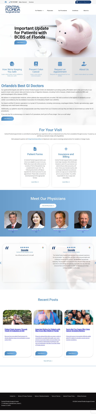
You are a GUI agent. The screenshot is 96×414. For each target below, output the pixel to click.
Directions (31, 2)
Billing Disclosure (81, 396)
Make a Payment (23, 2)
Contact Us (12, 396)
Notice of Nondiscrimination (42, 396)
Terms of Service (56, 396)
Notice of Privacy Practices (25, 396)
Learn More (20, 42)
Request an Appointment (83, 2)
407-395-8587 (13, 2)
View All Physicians (47, 205)
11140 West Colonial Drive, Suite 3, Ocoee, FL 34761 (11, 403)
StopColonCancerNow (35, 139)
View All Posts (47, 361)
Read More (10, 353)
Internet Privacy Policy (69, 396)
